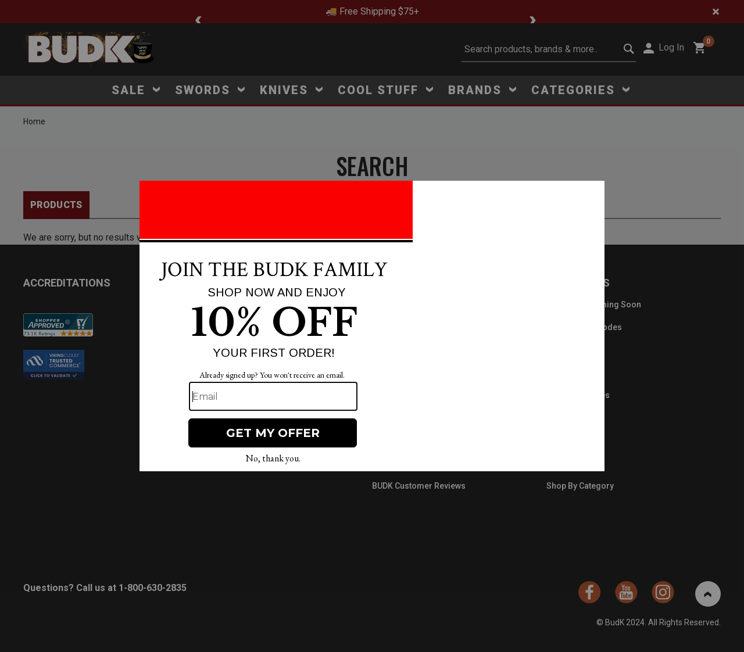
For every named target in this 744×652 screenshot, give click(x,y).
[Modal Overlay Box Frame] (372, 326)
